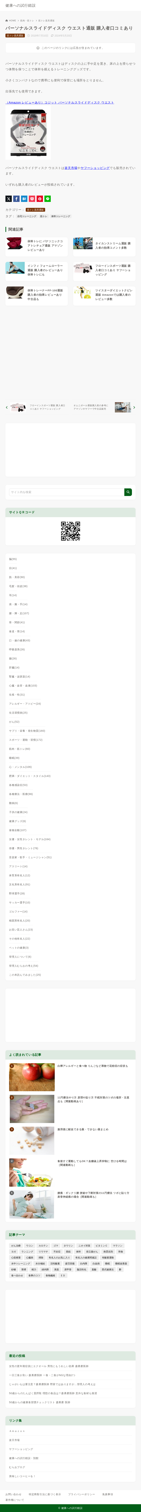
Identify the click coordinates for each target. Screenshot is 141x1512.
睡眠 (14, 757)
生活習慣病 (18, 712)
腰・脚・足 (19, 613)
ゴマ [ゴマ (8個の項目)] (55, 1245)
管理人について (20, 956)
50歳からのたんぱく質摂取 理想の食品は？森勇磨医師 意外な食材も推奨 (53, 1393)
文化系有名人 (19, 884)
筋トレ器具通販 (46, 20)
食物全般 (17, 830)
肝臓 (14, 667)
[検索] (128, 492)
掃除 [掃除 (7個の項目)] (41, 1257)
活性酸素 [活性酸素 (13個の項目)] (55, 1263)
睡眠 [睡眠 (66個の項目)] (107, 1263)
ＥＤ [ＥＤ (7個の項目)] (63, 1275)
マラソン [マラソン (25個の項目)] (117, 1245)
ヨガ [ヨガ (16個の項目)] (13, 1251)
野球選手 (17, 893)
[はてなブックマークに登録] (24, 199)
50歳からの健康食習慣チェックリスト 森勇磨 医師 (39, 1402)
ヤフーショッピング (95, 168)
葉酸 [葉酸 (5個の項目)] (94, 1269)
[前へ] (37, 407)
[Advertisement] (70, 353)
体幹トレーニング (60, 216)
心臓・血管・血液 (23, 685)
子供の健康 (18, 812)
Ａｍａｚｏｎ (17, 1431)
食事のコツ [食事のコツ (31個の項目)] (34, 1275)
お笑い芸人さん (21, 929)
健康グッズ (17, 821)
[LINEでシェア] (47, 199)
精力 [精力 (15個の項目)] (34, 1269)
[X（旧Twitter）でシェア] (8, 199)
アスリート (18, 866)
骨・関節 (17, 622)
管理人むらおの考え (23, 965)
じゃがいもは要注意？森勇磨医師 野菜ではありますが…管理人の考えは (52, 1384)
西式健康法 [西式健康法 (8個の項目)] (108, 1269)
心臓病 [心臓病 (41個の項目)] (29, 1257)
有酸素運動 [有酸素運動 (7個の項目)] (108, 1257)
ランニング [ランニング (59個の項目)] (27, 1251)
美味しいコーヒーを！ (22, 1476)
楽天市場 (71, 168)
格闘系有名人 (19, 920)
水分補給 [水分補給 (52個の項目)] (40, 1263)
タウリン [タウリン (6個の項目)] (68, 1245)
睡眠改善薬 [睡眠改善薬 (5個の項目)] (121, 1263)
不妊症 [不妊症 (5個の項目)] (57, 1251)
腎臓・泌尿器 (19, 676)
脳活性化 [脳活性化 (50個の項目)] (81, 1269)
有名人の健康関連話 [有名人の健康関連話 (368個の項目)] (86, 1257)
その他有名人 (19, 938)
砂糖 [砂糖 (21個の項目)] (13, 1269)
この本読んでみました (25, 974)
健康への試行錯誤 (20, 5)
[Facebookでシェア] (16, 199)
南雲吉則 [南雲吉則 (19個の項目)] (108, 1251)
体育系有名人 (19, 875)
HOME (10, 20)
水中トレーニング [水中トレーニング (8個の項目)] (20, 1263)
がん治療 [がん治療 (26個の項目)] (16, 1245)
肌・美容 (17, 577)
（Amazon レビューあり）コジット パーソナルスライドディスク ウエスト (59, 102)
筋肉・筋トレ (27, 20)
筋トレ (43, 216)
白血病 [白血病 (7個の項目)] (96, 1263)
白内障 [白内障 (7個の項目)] (83, 1263)
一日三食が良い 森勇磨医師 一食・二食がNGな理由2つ (42, 1375)
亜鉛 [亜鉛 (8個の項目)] (68, 1251)
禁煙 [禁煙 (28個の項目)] (23, 1269)
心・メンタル (20, 766)
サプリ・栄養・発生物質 (27, 730)
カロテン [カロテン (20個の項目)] (43, 1245)
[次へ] (104, 407)
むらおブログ (17, 1467)
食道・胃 (17, 631)
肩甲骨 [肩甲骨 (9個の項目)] (67, 1269)
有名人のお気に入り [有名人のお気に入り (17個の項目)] (59, 1257)
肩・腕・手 (18, 604)
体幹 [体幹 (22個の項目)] (78, 1251)
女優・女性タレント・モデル (30, 839)
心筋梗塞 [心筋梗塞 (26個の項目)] (16, 1257)
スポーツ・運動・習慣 (26, 739)
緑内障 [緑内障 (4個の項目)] (45, 1269)
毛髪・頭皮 (18, 586)
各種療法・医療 (21, 794)
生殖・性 (17, 694)
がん (14, 721)
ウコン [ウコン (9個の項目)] (29, 1245)
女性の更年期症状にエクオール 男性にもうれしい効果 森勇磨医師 (49, 1366)
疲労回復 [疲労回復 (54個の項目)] (70, 1263)
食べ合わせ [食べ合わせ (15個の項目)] (17, 1275)
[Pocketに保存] (32, 199)
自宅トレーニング (26, 216)
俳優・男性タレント (23, 848)
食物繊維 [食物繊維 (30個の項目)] (50, 1275)
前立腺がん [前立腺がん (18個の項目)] (92, 1251)
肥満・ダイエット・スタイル (30, 776)
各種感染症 (18, 785)
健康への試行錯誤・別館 (24, 1458)
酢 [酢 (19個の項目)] (120, 1269)
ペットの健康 (19, 947)
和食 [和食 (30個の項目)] (120, 1251)
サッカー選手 (19, 902)
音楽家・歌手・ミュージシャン (30, 857)
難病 (13, 803)
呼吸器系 (17, 649)
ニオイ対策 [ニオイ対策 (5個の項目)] (84, 1245)
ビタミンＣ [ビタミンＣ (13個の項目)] (101, 1245)
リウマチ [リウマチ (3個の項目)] (43, 1251)
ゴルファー (18, 911)
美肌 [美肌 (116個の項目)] (56, 1269)
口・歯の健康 (19, 640)
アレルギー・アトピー (25, 703)
